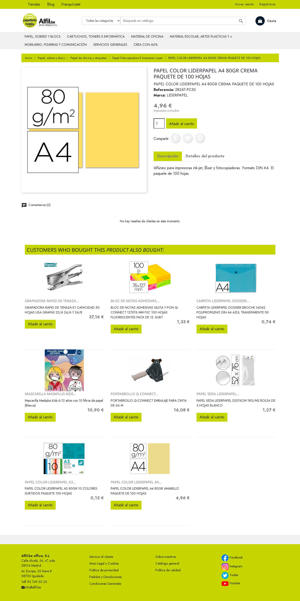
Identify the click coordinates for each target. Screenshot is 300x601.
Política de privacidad (104, 570)
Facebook (232, 557)
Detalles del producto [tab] (205, 156)
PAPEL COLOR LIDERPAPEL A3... (50, 482)
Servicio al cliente (101, 556)
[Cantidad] (159, 123)
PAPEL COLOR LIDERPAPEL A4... (136, 482)
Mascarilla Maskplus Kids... (50, 393)
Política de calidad (168, 570)
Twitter (230, 575)
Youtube (231, 583)
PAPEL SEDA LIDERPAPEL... (218, 393)
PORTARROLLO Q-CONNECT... (134, 393)
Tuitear (187, 137)
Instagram (232, 566)
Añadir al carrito (181, 123)
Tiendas (34, 4)
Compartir (175, 137)
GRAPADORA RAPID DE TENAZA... (52, 300)
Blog (50, 4)
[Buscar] (183, 21)
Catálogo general (167, 563)
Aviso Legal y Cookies (104, 563)
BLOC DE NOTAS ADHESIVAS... (135, 300)
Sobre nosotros (165, 556)
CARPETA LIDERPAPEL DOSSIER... (223, 300)
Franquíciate (71, 4)
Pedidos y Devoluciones (105, 577)
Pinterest (199, 137)
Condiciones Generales (105, 583)
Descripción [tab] (167, 156)
